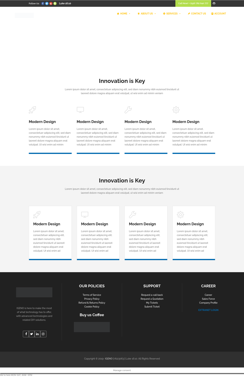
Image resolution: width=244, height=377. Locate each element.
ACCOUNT (220, 13)
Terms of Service (92, 295)
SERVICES (173, 13)
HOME (125, 13)
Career (208, 295)
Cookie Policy (91, 306)
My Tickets (152, 302)
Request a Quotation (152, 298)
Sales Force (208, 298)
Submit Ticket (152, 306)
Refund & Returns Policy (91, 302)
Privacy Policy (91, 298)
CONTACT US (198, 13)
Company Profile (208, 302)
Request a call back (152, 295)
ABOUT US (148, 13)
